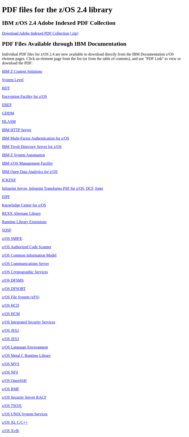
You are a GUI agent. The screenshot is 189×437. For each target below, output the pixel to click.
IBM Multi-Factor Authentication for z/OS (35, 138)
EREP (7, 105)
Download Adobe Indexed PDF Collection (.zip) (40, 33)
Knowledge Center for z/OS (24, 205)
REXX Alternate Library (21, 213)
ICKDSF (9, 180)
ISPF (6, 197)
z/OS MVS (10, 364)
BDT (6, 88)
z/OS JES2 (10, 330)
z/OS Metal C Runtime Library (26, 355)
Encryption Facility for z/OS (24, 96)
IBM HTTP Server (16, 130)
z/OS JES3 (10, 339)
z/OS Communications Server (25, 264)
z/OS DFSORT (14, 289)
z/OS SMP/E (12, 238)
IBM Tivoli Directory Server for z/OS (32, 147)
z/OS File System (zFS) (20, 297)
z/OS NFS (10, 372)
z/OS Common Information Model (29, 255)
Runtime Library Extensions (24, 222)
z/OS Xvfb (10, 431)
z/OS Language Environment (25, 347)
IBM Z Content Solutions (22, 71)
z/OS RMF (10, 389)
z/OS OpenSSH (14, 381)
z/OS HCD (10, 305)
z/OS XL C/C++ (15, 422)
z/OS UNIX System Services (24, 414)
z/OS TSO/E (12, 406)
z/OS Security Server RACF (24, 397)
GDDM (8, 113)
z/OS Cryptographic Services (25, 272)
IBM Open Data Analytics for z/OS (30, 172)
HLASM (9, 121)
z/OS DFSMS (13, 280)
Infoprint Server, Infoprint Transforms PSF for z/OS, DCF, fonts (52, 188)
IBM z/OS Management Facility (27, 163)
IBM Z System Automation (23, 155)
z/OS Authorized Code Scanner (26, 247)
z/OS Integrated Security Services (28, 322)
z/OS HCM (11, 314)
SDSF (6, 230)
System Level (13, 80)
